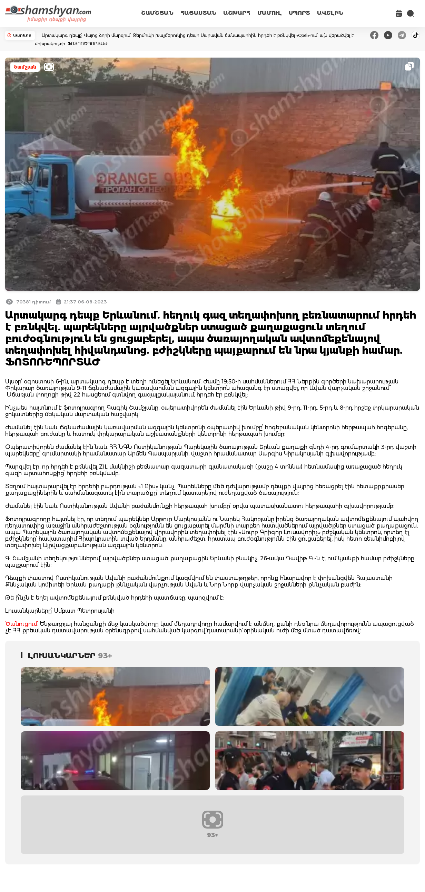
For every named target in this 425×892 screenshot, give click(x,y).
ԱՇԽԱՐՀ (236, 13)
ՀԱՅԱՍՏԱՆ (198, 13)
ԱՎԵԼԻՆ (330, 13)
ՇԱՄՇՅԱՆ (157, 13)
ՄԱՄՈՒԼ (269, 13)
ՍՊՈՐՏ (299, 13)
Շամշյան (25, 67)
